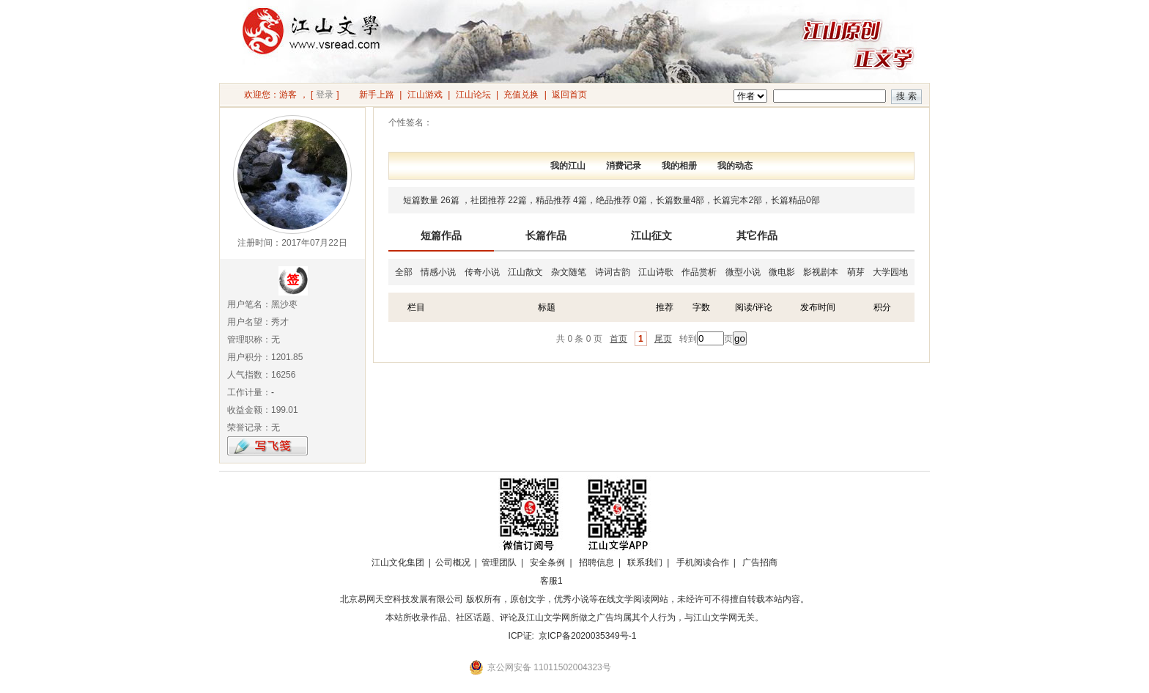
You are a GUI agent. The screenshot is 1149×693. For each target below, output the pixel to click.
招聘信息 (596, 562)
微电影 (782, 272)
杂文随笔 (568, 272)
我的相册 (679, 166)
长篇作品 (545, 235)
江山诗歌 (655, 272)
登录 (324, 94)
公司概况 (452, 562)
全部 (404, 272)
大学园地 (890, 272)
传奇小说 (482, 272)
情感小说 (438, 272)
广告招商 (759, 562)
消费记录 (623, 166)
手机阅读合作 (702, 562)
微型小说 (743, 272)
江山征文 (651, 235)
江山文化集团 (398, 562)
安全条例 (547, 562)
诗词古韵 (612, 272)
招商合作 (591, 581)
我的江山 (567, 166)
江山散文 (525, 272)
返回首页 (569, 94)
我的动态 (735, 166)
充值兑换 (521, 94)
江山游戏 (425, 94)
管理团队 (499, 562)
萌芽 (856, 272)
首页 (618, 339)
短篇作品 (441, 235)
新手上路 (376, 94)
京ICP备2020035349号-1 (587, 636)
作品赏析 (699, 272)
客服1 (551, 581)
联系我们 (644, 562)
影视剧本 (820, 272)
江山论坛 (473, 94)
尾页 (663, 339)
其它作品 (756, 235)
